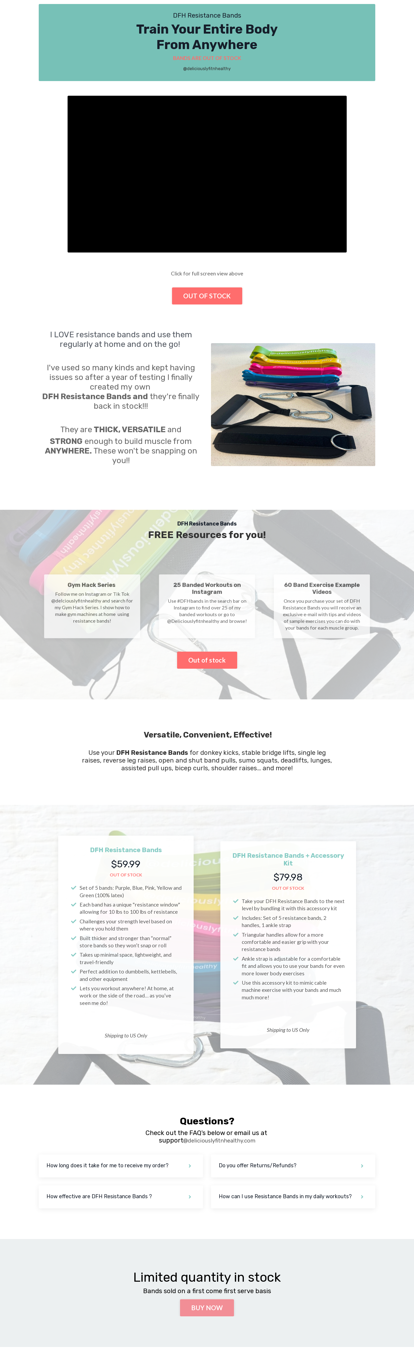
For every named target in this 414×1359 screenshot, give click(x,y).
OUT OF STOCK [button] (207, 296)
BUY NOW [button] (207, 1320)
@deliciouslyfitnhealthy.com (219, 1151)
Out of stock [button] (207, 661)
